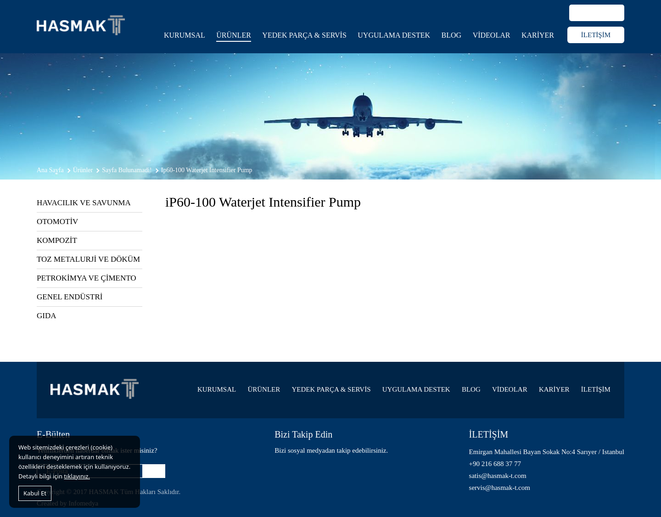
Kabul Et (34, 493)
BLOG (452, 35)
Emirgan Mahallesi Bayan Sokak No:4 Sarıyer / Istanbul (546, 451)
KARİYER (537, 35)
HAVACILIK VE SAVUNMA (84, 202)
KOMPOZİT (57, 240)
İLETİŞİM (596, 35)
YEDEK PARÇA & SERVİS (304, 35)
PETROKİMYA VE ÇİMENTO (86, 278)
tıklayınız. (77, 476)
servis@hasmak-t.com (499, 487)
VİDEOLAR (491, 35)
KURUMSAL (184, 35)
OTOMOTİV (57, 221)
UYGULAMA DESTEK (394, 35)
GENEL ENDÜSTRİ (69, 296)
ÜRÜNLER (233, 35)
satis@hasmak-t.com (498, 475)
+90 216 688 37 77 (495, 463)
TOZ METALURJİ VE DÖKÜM (88, 259)
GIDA (46, 315)
